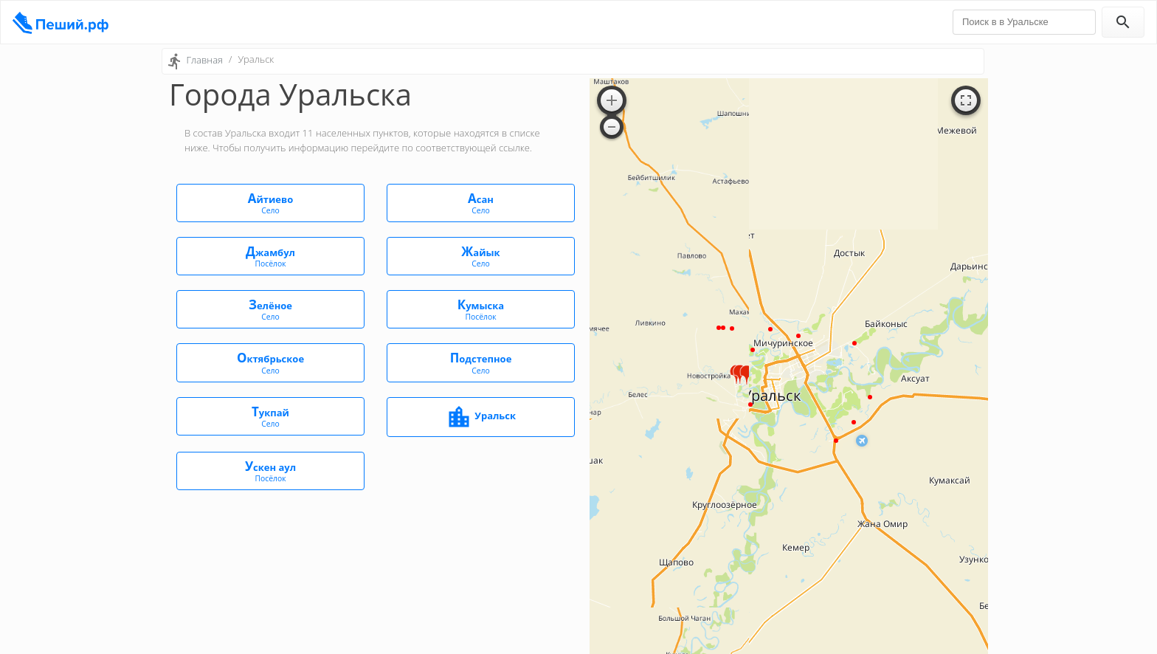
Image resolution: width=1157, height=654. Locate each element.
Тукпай (270, 416)
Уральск (481, 417)
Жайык (480, 256)
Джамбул (270, 256)
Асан (480, 203)
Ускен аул (270, 470)
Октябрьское (270, 362)
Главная (204, 59)
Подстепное (480, 362)
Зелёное (270, 309)
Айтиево (270, 203)
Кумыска (480, 309)
